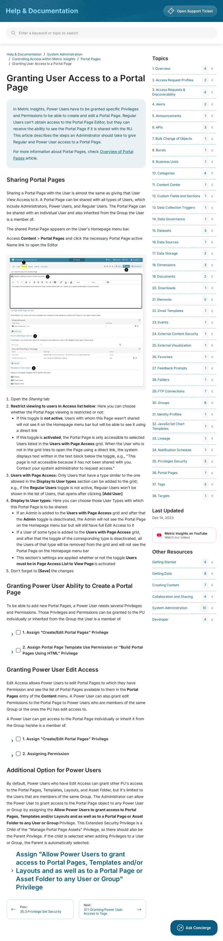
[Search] (111, 32)
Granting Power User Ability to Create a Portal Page (70, 589)
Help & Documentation (42, 11)
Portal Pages (90, 59)
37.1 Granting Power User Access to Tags (103, 909)
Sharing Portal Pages (36, 180)
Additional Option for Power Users (54, 770)
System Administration (64, 54)
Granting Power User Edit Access (53, 669)
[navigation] (183, 69)
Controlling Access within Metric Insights (43, 59)
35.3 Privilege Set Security (40, 909)
